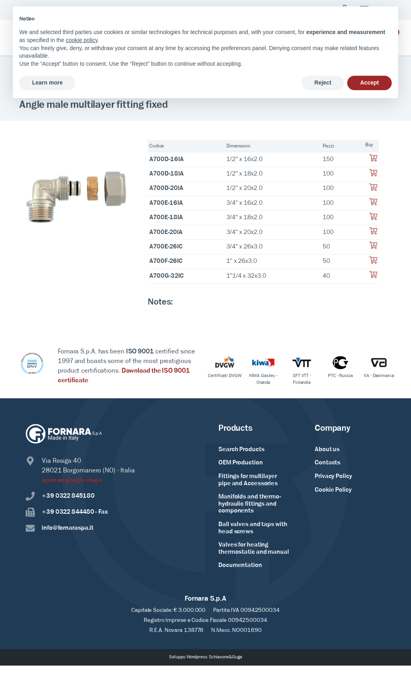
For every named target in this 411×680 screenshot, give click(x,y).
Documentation (240, 565)
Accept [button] (369, 82)
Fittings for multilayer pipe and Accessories (248, 480)
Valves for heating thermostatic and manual (253, 548)
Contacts (327, 463)
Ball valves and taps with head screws (252, 528)
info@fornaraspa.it (60, 528)
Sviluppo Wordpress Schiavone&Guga (205, 657)
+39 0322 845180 (60, 496)
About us (327, 449)
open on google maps (72, 480)
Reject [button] (322, 82)
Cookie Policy (333, 490)
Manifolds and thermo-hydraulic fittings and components (249, 504)
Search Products (241, 449)
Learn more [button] (47, 82)
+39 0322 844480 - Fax (67, 512)
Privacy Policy (333, 476)
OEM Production (240, 463)
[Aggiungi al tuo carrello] (373, 160)
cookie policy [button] (82, 40)
